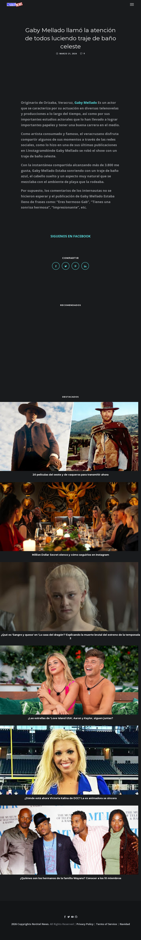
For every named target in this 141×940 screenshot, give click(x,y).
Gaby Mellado (85, 102)
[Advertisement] (70, 345)
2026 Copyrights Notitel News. (30, 924)
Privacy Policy (84, 924)
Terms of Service (106, 924)
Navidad (125, 924)
